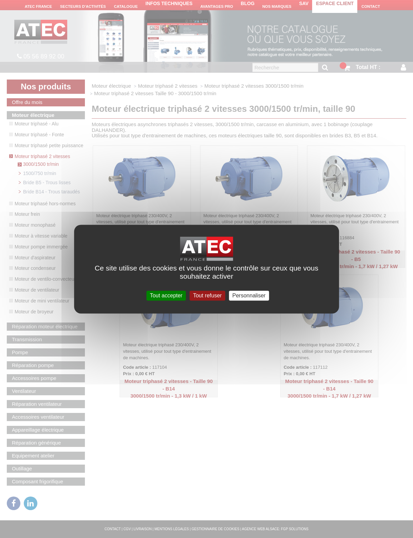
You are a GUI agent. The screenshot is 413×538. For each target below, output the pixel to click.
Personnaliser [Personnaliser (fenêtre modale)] (249, 295)
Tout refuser (207, 295)
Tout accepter (166, 295)
